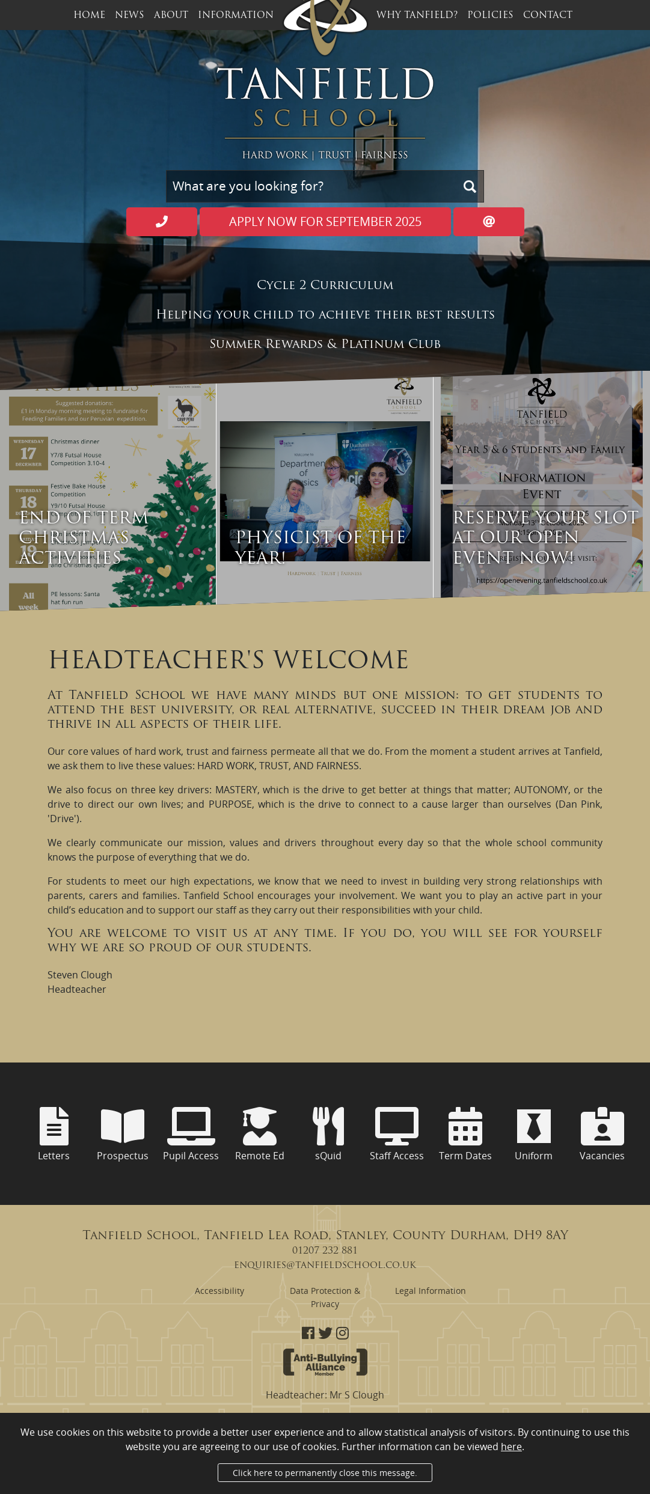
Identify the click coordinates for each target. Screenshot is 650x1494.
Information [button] (236, 15)
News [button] (129, 15)
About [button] (171, 15)
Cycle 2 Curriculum (325, 286)
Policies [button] (490, 15)
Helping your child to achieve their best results (325, 315)
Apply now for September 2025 (325, 221)
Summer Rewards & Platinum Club (325, 345)
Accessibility (219, 1290)
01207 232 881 (325, 1251)
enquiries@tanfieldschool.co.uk (325, 1265)
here (511, 1446)
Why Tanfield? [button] (417, 15)
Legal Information (430, 1290)
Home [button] (89, 15)
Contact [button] (547, 15)
